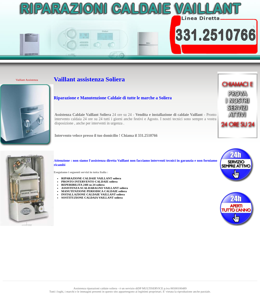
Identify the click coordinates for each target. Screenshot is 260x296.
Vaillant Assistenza (27, 79)
